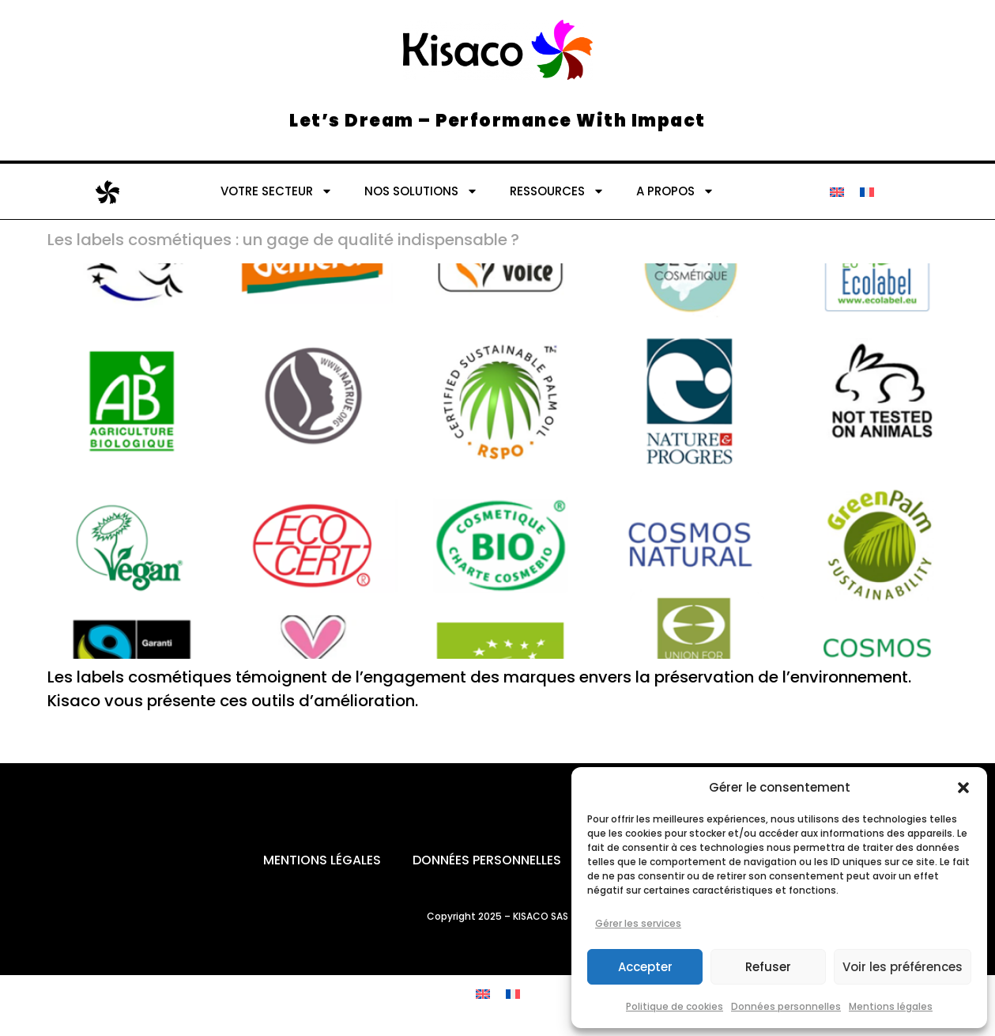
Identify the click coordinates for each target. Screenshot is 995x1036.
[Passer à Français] (867, 191)
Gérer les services (638, 923)
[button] (963, 788)
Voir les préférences (902, 966)
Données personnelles (786, 1006)
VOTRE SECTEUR (276, 191)
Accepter (645, 966)
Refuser (768, 966)
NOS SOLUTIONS (421, 191)
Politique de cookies (674, 1006)
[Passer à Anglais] (837, 191)
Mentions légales (891, 1006)
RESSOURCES (557, 191)
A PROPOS (675, 191)
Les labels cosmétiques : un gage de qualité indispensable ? (283, 240)
